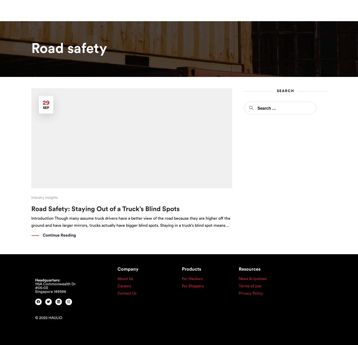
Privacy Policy (251, 293)
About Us (125, 279)
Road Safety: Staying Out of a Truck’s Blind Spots (105, 209)
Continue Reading (59, 235)
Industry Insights (44, 197)
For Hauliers (192, 279)
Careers (124, 286)
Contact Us (126, 293)
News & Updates (253, 279)
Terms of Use (250, 286)
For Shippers (193, 286)
